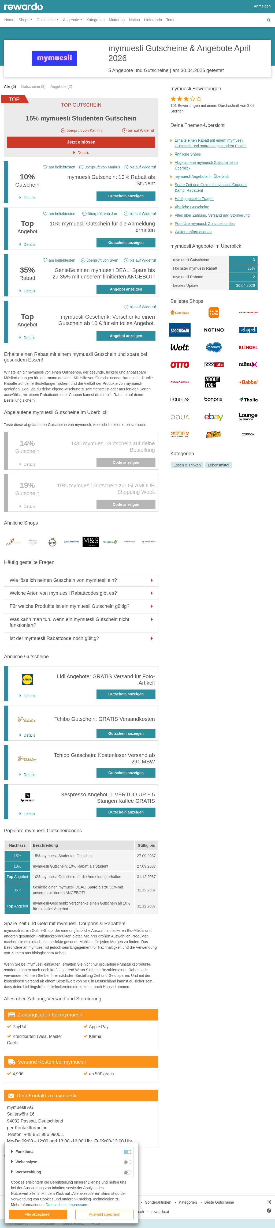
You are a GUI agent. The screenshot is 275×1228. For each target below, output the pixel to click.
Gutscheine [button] (46, 20)
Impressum (78, 1205)
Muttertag (117, 20)
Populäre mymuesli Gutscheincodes (205, 223)
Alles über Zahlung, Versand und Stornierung (212, 215)
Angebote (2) (61, 86)
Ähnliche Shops (188, 154)
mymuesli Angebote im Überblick (202, 176)
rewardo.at (160, 1212)
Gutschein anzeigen (126, 196)
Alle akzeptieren (38, 1214)
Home (9, 20)
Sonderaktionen (158, 1202)
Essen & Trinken (187, 465)
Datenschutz (56, 1205)
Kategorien (96, 20)
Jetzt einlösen (81, 142)
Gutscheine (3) (33, 86)
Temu (170, 20)
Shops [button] (23, 20)
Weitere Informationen (193, 232)
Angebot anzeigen (126, 289)
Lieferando (153, 20)
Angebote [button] (71, 20)
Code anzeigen (126, 462)
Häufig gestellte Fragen (194, 199)
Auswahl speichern (104, 1214)
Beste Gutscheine (219, 1202)
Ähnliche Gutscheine (192, 207)
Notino (134, 20)
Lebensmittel (218, 465)
